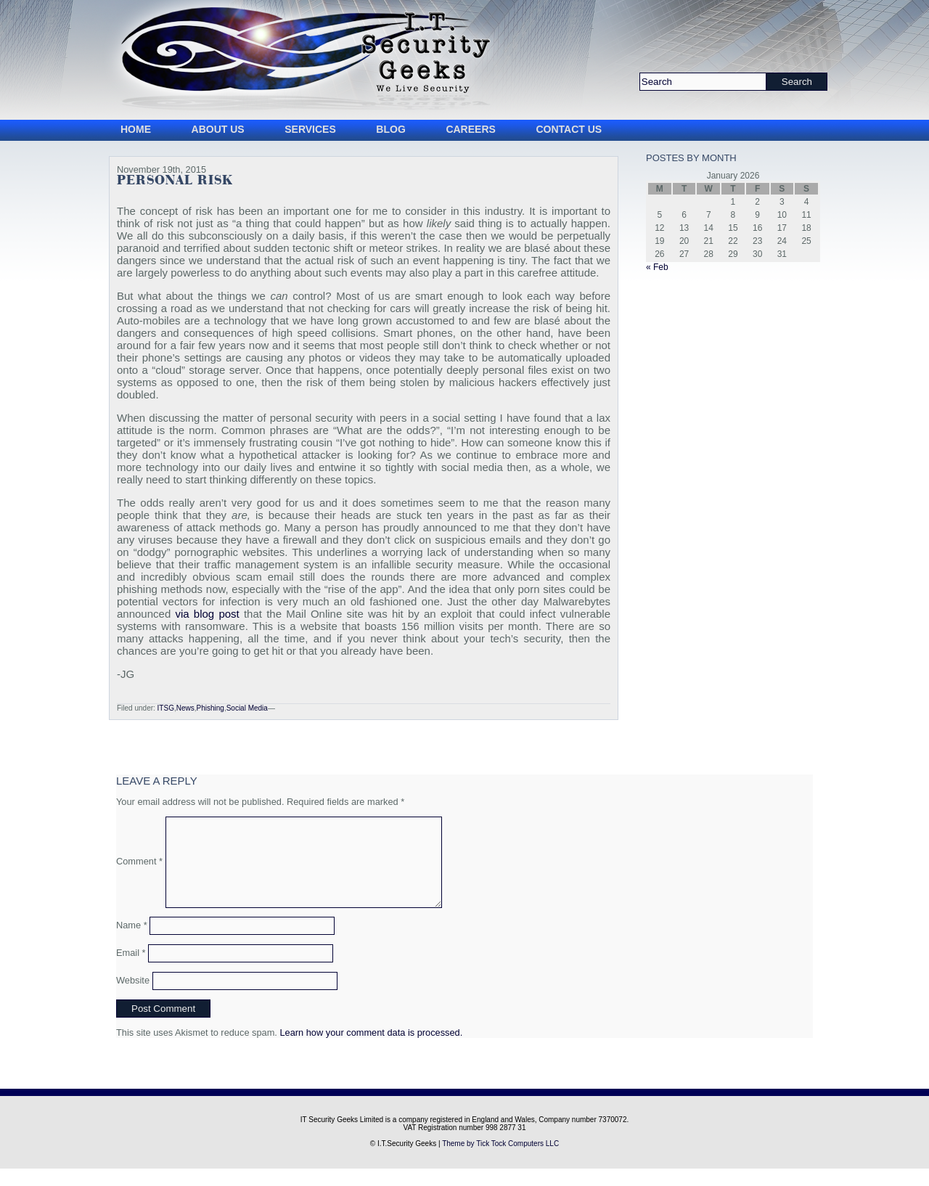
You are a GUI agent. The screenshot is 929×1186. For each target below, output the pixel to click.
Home (135, 129)
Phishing (210, 708)
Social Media (247, 708)
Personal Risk (175, 181)
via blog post (207, 614)
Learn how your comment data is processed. (370, 1049)
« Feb (657, 267)
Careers (470, 129)
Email (131, 970)
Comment (139, 869)
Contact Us (569, 129)
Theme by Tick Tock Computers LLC (500, 1161)
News (185, 708)
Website (133, 997)
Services (310, 129)
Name (131, 942)
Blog (390, 129)
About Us (218, 129)
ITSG (165, 708)
